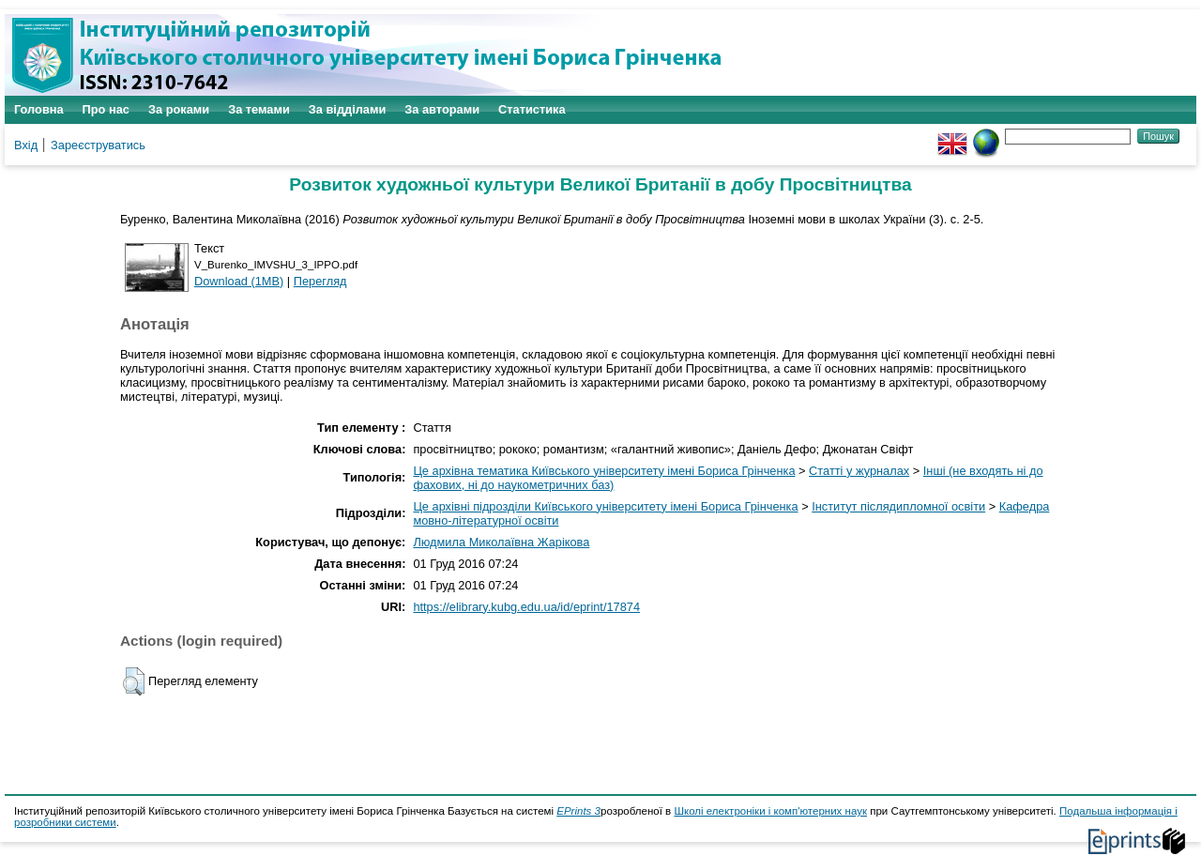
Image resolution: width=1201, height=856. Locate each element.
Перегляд (320, 281)
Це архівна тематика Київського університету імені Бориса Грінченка (604, 471)
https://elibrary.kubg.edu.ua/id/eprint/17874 (526, 607)
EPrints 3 (578, 811)
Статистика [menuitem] (532, 109)
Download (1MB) (238, 281)
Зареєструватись (98, 145)
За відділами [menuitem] (348, 109)
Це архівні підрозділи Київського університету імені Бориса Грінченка (605, 506)
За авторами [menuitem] (441, 109)
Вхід (26, 145)
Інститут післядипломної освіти (898, 506)
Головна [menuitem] (39, 109)
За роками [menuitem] (178, 109)
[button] (133, 681)
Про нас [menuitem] (106, 109)
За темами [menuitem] (259, 109)
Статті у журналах (859, 471)
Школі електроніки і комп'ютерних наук (770, 811)
